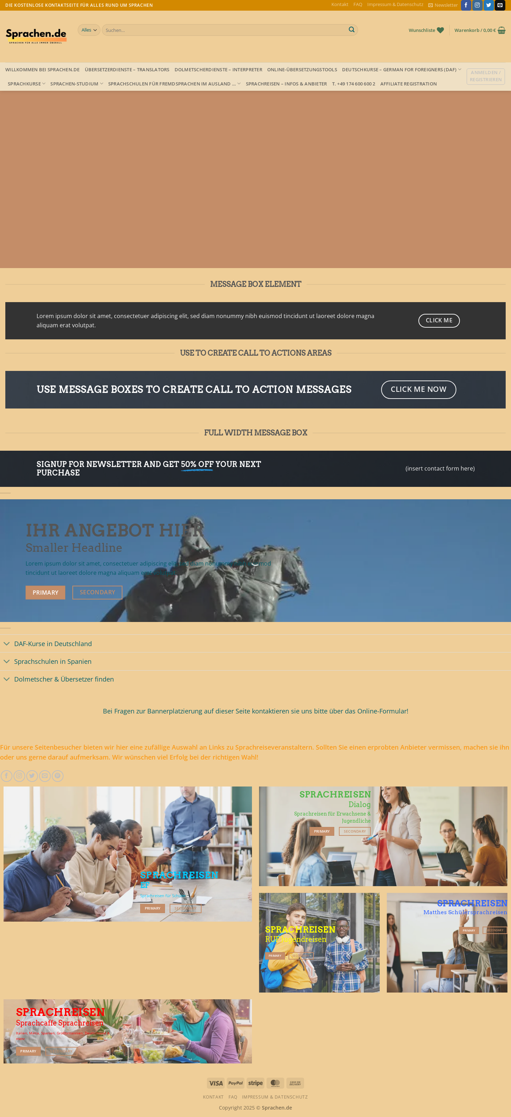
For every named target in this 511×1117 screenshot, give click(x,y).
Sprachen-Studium (76, 83)
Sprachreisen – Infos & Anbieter (286, 83)
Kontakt (339, 4)
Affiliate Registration (408, 83)
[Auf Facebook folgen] (466, 5)
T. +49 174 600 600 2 (353, 83)
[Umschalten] (7, 644)
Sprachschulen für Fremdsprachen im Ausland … (174, 83)
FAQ (357, 4)
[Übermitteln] (352, 30)
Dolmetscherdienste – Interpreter (218, 69)
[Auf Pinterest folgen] (58, 776)
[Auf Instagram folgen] (477, 5)
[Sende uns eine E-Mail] (500, 5)
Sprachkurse (26, 83)
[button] (443, 5)
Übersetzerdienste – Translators (127, 69)
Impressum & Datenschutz (395, 4)
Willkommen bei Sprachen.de (42, 69)
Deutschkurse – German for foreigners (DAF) (401, 69)
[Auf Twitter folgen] (489, 5)
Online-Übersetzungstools (302, 69)
